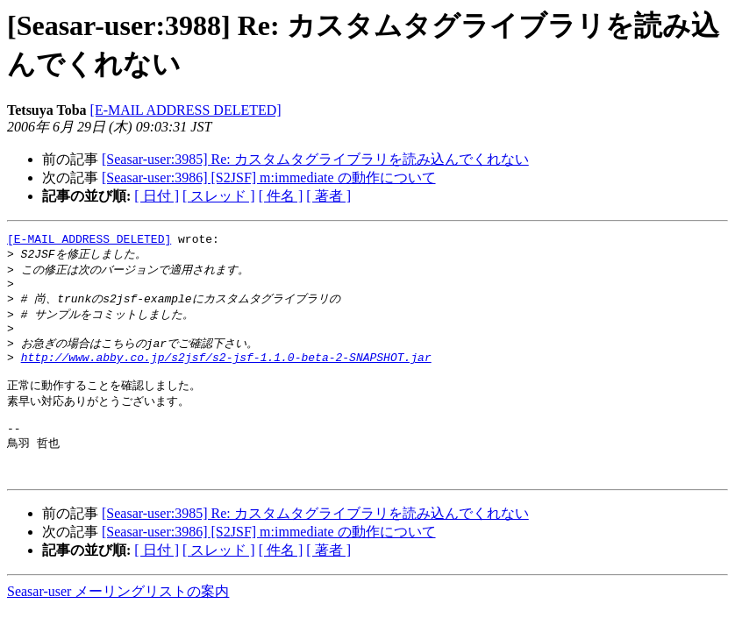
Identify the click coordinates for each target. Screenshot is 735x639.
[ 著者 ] (328, 195)
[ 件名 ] (281, 195)
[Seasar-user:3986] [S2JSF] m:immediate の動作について (269, 177)
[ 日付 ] (156, 195)
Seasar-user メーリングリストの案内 (118, 621)
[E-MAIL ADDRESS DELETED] (186, 110)
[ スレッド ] (218, 195)
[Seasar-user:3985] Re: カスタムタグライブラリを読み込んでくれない (315, 159)
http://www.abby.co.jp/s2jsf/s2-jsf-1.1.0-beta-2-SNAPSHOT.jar (226, 372)
